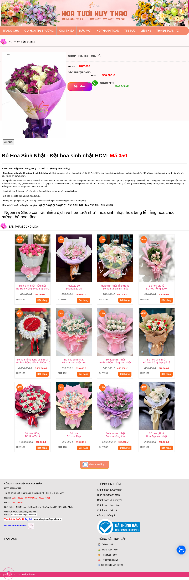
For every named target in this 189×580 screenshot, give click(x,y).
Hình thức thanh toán (108, 495)
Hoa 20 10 (74, 285)
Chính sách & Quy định (109, 489)
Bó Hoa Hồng (32, 433)
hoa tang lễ (136, 212)
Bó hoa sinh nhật (73, 359)
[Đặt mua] (79, 86)
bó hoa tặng (26, 217)
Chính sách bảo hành (108, 505)
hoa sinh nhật (111, 212)
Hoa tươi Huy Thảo (12, 191)
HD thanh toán (107, 30)
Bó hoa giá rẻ (156, 285)
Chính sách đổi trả (107, 510)
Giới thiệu (66, 30)
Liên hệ (146, 30)
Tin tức (129, 30)
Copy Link (8, 142)
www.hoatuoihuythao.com (25, 512)
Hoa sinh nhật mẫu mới (32, 285)
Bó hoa (74, 433)
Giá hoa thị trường (39, 30)
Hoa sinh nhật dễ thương (115, 285)
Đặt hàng (42, 300)
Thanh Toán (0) (167, 30)
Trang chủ (11, 30)
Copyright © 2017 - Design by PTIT (19, 574)
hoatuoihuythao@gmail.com (23, 514)
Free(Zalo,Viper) (106, 83)
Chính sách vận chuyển (109, 500)
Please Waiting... (94, 464)
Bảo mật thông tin (106, 515)
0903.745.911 (121, 86)
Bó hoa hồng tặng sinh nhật (32, 359)
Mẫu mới (85, 30)
